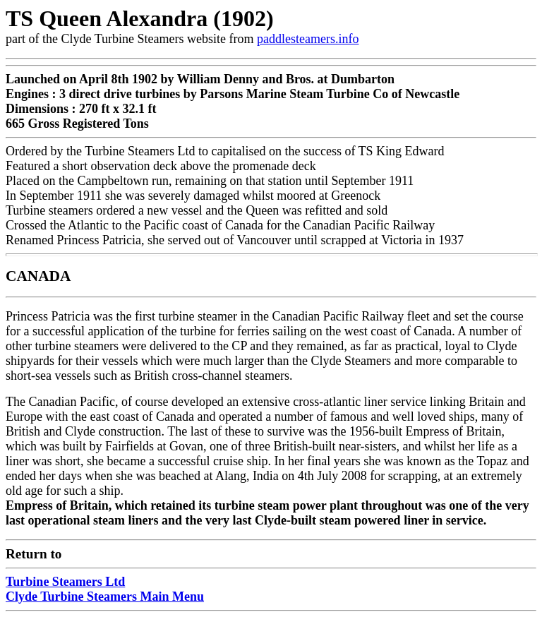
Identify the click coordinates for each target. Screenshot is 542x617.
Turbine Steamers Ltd (65, 582)
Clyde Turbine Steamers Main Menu (105, 596)
